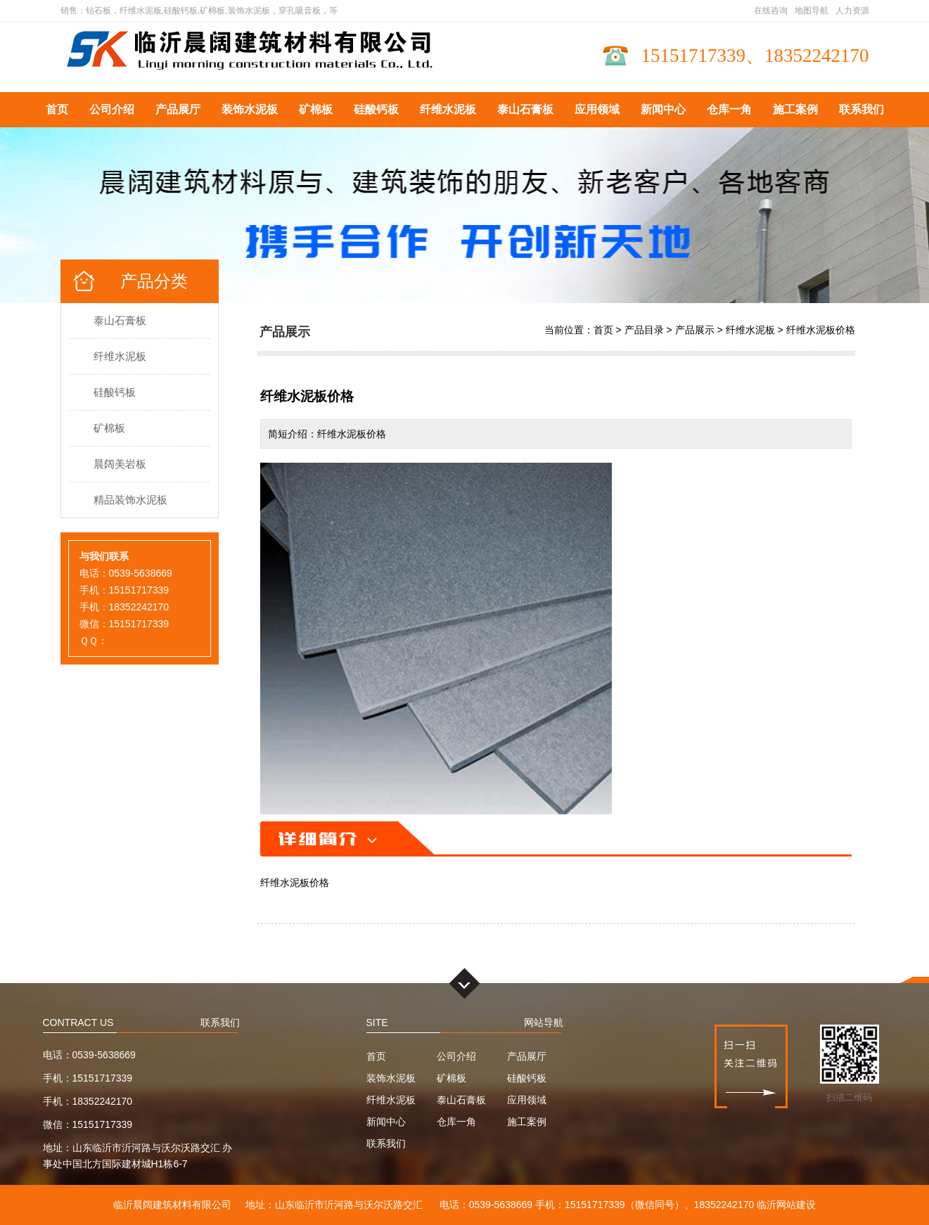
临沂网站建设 (786, 1204)
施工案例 (795, 109)
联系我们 (861, 109)
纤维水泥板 (448, 109)
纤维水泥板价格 (820, 329)
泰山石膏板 (525, 109)
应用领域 (597, 109)
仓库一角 (729, 109)
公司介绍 (111, 109)
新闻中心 (663, 109)
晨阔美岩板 (120, 464)
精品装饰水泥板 (130, 500)
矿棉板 (316, 109)
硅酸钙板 (376, 109)
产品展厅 (177, 109)
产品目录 (644, 329)
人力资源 (852, 10)
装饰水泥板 (250, 109)
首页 (57, 109)
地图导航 (811, 10)
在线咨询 (771, 10)
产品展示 (695, 329)
